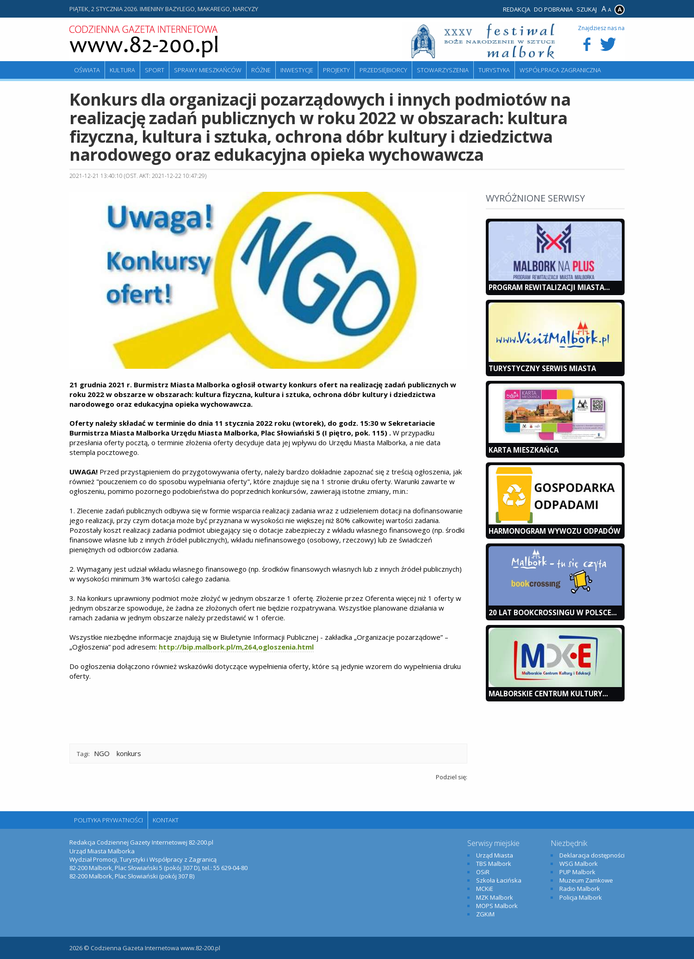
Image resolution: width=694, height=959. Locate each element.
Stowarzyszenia (443, 70)
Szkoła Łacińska (498, 880)
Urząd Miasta (494, 855)
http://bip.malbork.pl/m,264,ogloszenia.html (236, 646)
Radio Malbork (579, 888)
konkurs (129, 753)
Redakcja (516, 9)
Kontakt (166, 820)
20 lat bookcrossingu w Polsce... (553, 612)
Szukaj (586, 9)
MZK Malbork (494, 897)
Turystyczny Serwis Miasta (542, 368)
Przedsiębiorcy (383, 70)
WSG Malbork (578, 863)
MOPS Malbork (497, 906)
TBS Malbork (493, 863)
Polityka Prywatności (108, 820)
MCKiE (484, 888)
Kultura (122, 70)
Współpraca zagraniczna (560, 70)
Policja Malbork (580, 897)
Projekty (336, 70)
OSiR (483, 872)
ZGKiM (485, 914)
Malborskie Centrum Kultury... (548, 693)
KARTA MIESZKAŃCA (523, 449)
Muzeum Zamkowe (586, 880)
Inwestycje (296, 70)
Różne (261, 70)
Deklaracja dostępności (592, 855)
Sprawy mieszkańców (208, 70)
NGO (102, 753)
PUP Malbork (577, 872)
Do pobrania (553, 9)
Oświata (87, 70)
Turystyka (494, 70)
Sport (154, 70)
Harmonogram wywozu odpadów (554, 531)
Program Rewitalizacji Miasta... (549, 287)
